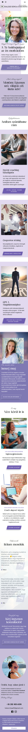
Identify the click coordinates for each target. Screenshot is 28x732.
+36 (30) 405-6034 (14, 704)
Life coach (8, 451)
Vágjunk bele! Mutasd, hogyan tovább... (14, 320)
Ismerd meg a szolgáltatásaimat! (14, 67)
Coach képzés (8, 507)
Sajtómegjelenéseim (14, 454)
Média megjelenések (17, 451)
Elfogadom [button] (14, 728)
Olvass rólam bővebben (11, 396)
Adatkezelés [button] (12, 724)
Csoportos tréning (12, 240)
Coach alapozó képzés (14, 510)
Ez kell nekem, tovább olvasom (14, 190)
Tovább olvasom (14, 467)
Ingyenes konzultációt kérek (14, 105)
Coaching (15, 507)
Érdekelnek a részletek (12, 253)
